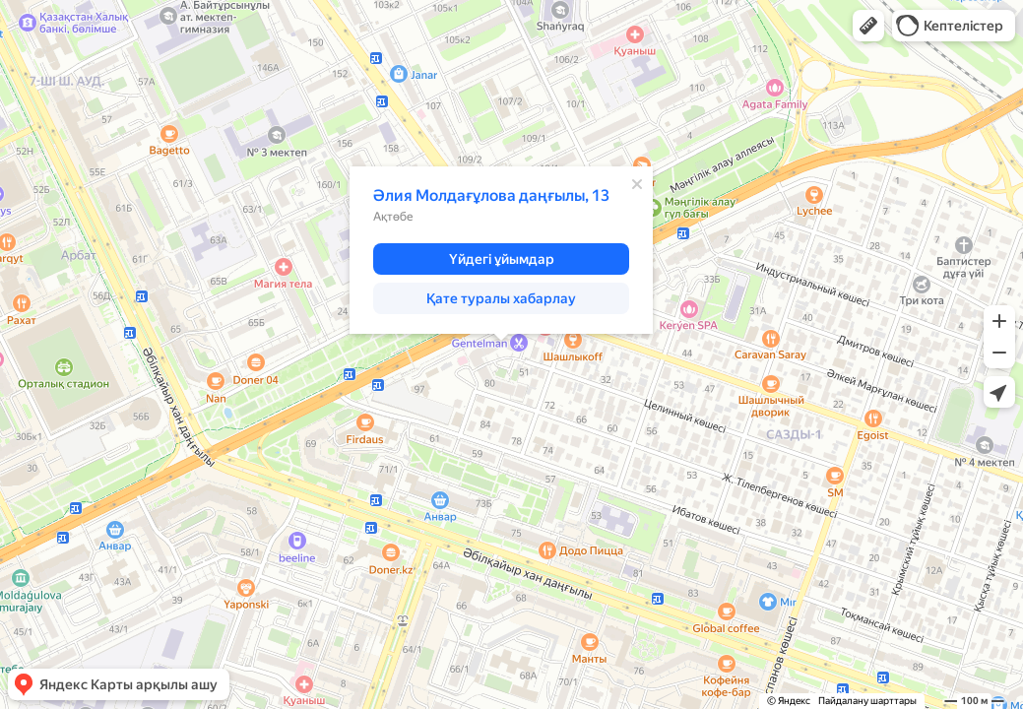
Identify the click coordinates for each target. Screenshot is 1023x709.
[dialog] (501, 250)
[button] (868, 25)
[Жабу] (637, 184)
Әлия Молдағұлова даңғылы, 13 (491, 195)
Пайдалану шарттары (867, 700)
